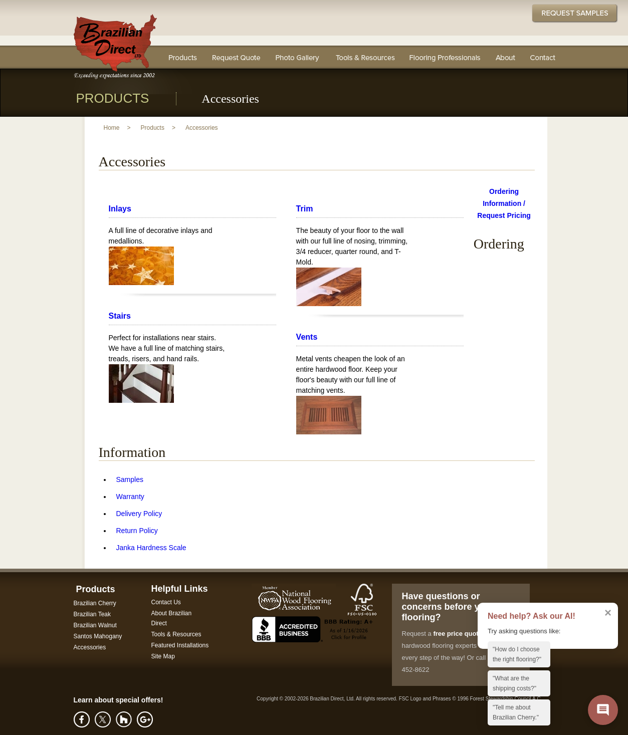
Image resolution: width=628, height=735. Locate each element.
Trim (304, 208)
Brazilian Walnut (95, 625)
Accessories (201, 127)
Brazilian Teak (92, 614)
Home (112, 127)
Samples (129, 479)
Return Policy (137, 531)
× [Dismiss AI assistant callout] (607, 613)
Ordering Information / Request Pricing (504, 203)
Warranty (130, 497)
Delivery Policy (139, 514)
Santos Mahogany (98, 636)
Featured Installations (180, 645)
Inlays (120, 208)
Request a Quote (236, 57)
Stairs (120, 316)
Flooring (182, 57)
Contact (543, 57)
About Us (505, 57)
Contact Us (166, 602)
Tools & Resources (364, 57)
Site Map (163, 656)
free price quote (457, 633)
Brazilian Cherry (95, 603)
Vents (307, 337)
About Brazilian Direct (171, 618)
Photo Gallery (297, 57)
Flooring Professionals (445, 57)
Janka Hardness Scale (151, 548)
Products (152, 127)
